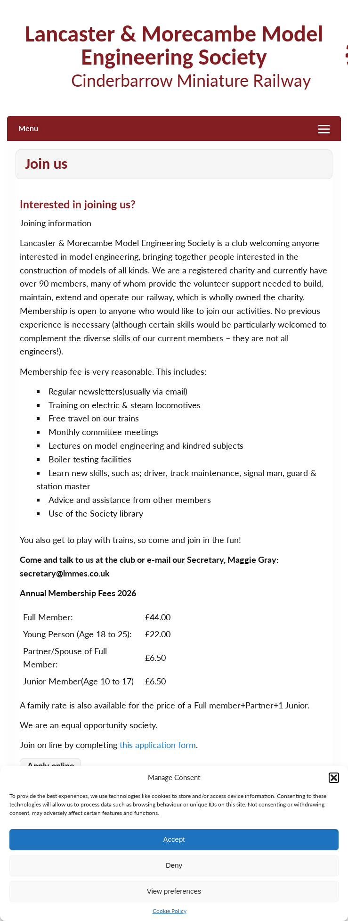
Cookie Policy (169, 910)
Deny (174, 865)
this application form (158, 745)
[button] (334, 777)
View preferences (174, 891)
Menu (28, 127)
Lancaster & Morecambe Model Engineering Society (174, 45)
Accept (174, 839)
